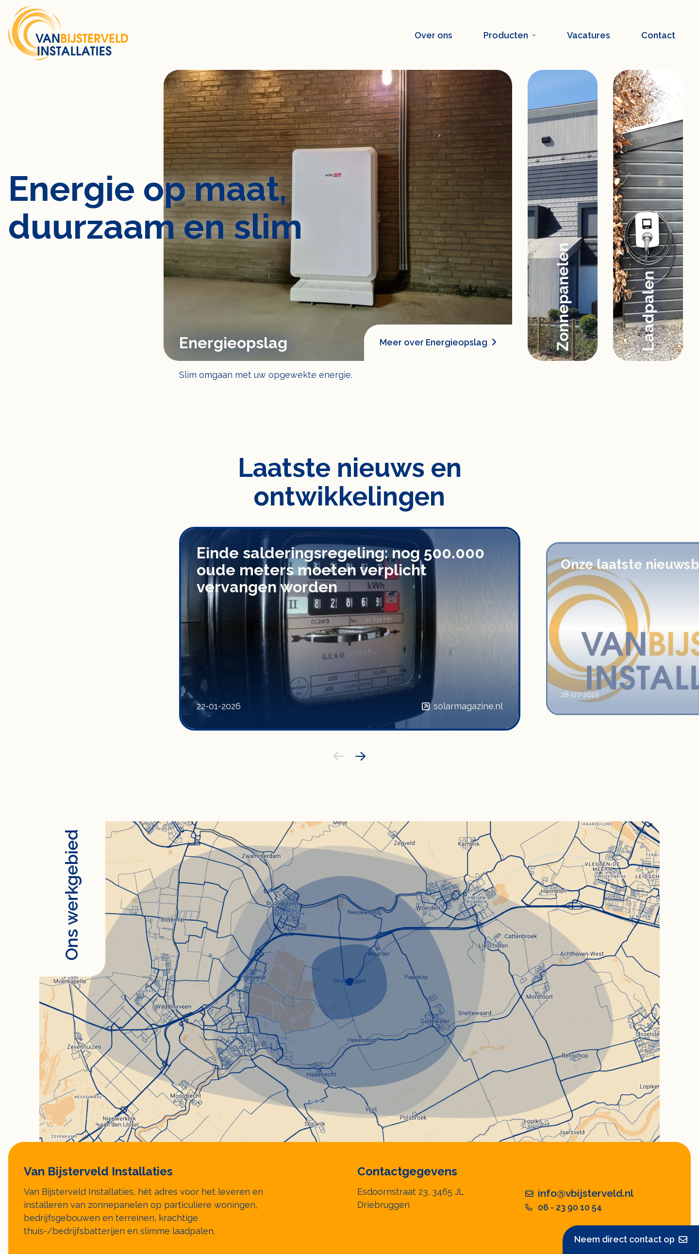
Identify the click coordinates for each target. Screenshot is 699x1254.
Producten (509, 35)
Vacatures (588, 35)
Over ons (433, 35)
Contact (658, 35)
